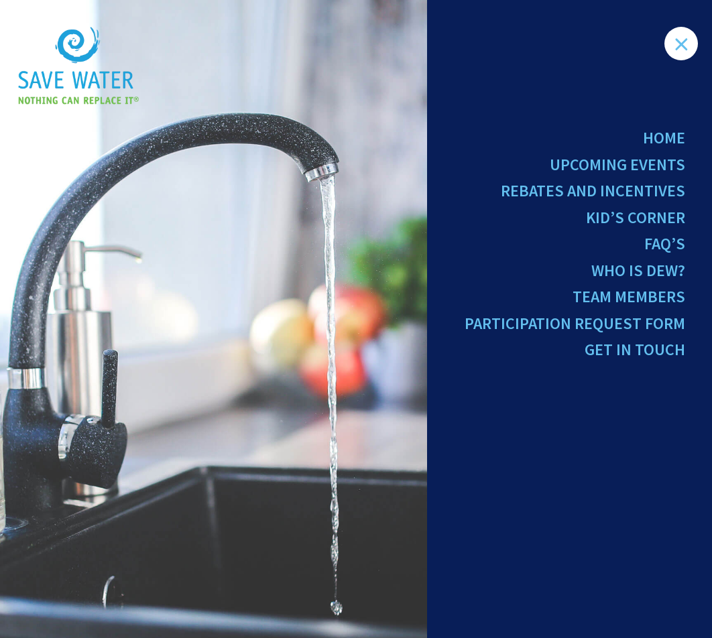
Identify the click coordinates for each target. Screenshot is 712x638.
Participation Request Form (575, 323)
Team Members (629, 296)
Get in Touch (635, 349)
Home (664, 137)
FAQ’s (664, 243)
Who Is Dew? (638, 270)
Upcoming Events (617, 164)
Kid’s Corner (635, 217)
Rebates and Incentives (593, 190)
